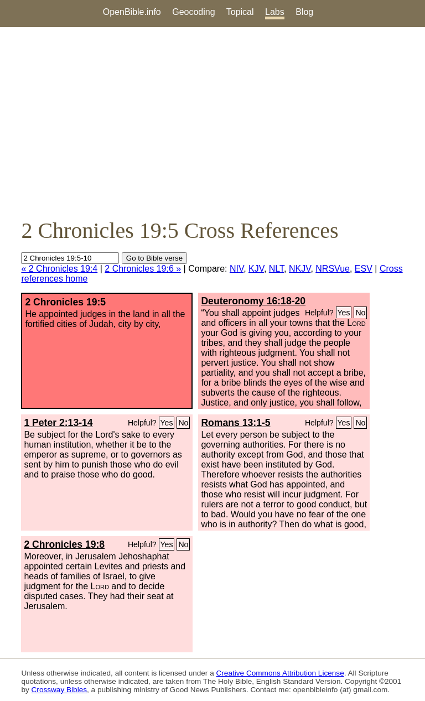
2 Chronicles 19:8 (64, 544)
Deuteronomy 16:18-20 (253, 301)
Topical (240, 12)
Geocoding (193, 12)
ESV (363, 268)
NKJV (299, 268)
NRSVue (332, 268)
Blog (304, 12)
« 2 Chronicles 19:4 (59, 268)
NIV (236, 268)
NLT (276, 268)
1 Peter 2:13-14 (58, 422)
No (360, 312)
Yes (344, 312)
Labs (274, 12)
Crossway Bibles (59, 690)
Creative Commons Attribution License (280, 673)
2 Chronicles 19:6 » (143, 268)
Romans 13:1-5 (235, 422)
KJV (256, 268)
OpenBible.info (132, 12)
